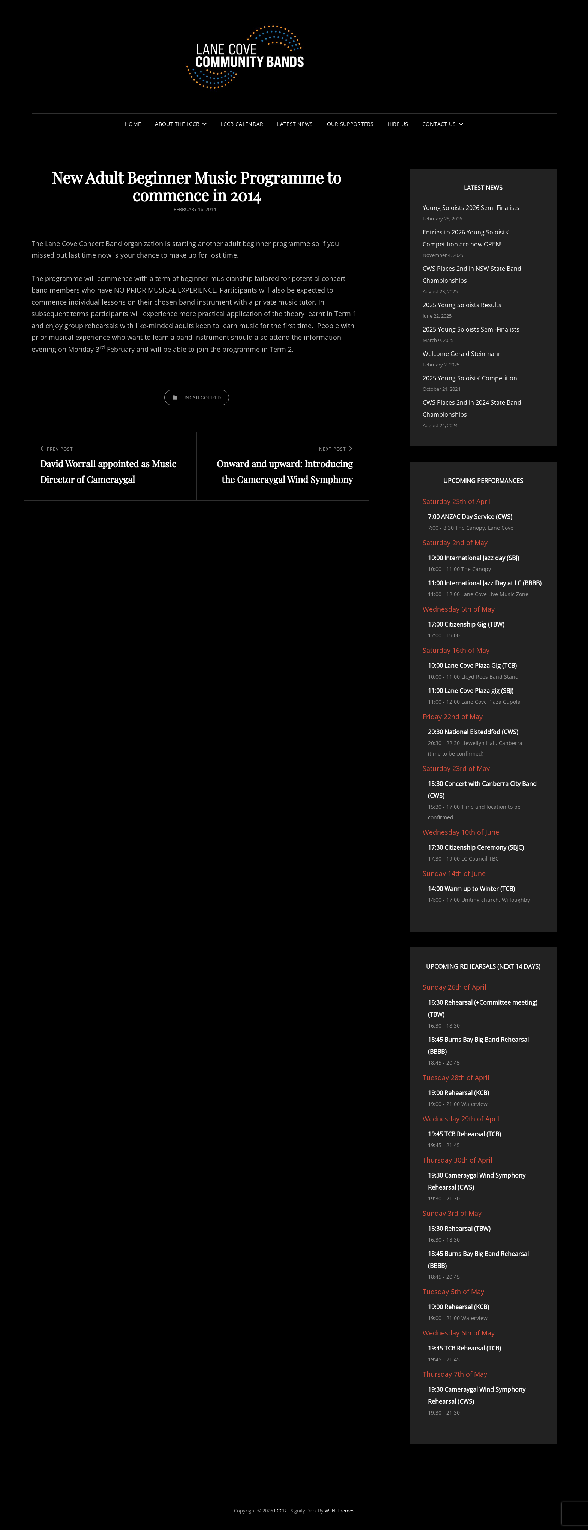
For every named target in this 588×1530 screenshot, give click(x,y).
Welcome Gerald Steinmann (462, 354)
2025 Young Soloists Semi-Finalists (471, 329)
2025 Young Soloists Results (462, 305)
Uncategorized (201, 397)
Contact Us (439, 124)
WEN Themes (339, 1510)
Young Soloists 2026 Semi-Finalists (471, 208)
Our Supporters (350, 124)
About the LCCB (177, 124)
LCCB (280, 1510)
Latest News (295, 124)
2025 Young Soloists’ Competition (470, 378)
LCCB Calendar (242, 124)
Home (133, 124)
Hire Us (398, 124)
